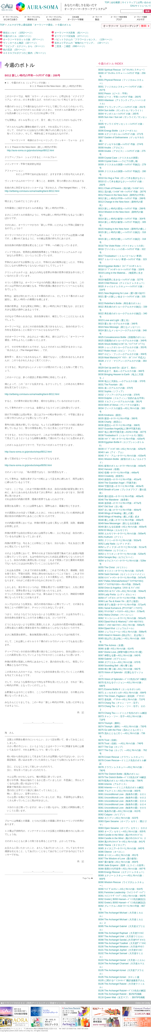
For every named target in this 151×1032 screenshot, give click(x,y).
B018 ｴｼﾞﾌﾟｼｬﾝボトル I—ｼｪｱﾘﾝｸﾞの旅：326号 (121, 269)
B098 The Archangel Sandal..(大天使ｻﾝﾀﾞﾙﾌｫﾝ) (121, 940)
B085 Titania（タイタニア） (112, 845)
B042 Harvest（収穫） (109, 469)
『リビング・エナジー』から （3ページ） (24, 46)
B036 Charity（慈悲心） (110, 422)
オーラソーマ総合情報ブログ (119, 18)
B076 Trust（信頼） (108, 740)
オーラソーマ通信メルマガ (140, 18)
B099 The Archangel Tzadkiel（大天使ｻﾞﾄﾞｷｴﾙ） (122, 943)
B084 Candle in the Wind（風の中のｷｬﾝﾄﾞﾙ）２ (122, 838)
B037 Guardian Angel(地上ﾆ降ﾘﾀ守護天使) (119, 428)
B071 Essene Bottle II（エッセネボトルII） (120, 689)
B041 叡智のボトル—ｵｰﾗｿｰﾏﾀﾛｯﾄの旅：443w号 (122, 466)
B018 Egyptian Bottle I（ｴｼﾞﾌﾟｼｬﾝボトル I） (120, 266)
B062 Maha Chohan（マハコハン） (116, 615)
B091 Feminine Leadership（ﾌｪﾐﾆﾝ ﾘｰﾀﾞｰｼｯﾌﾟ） (122, 892)
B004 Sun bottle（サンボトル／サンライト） (121, 110)
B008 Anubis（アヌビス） (111, 147)
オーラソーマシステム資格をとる (32, 18)
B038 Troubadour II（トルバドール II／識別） (121, 435)
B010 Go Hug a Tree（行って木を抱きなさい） (122, 178)
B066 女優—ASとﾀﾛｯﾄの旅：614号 (116, 648)
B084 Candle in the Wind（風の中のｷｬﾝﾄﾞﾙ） (121, 835)
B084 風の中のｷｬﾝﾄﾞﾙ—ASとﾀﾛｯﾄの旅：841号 (121, 841)
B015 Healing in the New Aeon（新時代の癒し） (122, 229)
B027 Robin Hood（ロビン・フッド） (117, 350)
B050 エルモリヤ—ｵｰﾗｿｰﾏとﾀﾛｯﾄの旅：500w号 (122, 533)
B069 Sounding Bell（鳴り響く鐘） (116, 665)
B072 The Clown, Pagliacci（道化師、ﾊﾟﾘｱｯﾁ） (122, 696)
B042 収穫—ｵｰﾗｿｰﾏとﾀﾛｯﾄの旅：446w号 (118, 472)
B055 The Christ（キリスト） (113, 567)
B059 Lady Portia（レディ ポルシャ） (117, 594)
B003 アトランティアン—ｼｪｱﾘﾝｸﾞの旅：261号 (121, 107)
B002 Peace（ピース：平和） (113, 93)
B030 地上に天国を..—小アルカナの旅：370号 (122, 381)
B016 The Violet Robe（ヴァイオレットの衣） (121, 246)
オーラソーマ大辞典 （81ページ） (71, 32)
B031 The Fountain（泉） (111, 384)
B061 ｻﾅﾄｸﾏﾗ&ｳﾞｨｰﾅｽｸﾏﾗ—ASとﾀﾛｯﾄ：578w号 (121, 611)
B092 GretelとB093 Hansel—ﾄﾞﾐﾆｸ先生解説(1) (121, 899)
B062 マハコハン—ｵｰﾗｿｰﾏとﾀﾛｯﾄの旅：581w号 (122, 618)
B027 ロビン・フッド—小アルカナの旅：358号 (122, 354)
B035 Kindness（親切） (110, 415)
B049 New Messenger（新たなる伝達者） (119, 523)
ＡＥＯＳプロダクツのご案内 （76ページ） (24, 53)
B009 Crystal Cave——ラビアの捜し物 (118, 161)
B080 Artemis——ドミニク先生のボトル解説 (120, 787)
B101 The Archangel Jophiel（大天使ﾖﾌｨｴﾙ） (121, 950)
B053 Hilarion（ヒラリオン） (113, 550)
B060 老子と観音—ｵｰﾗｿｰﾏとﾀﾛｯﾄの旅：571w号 (122, 604)
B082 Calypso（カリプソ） (112, 814)
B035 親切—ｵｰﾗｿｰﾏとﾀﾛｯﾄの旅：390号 (117, 418)
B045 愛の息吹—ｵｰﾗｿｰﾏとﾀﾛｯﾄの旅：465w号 (121, 496)
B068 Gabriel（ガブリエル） (112, 659)
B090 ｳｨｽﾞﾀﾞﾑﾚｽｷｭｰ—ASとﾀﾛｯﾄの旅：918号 (120, 889)
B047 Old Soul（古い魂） (111, 506)
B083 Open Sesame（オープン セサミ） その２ (122, 828)
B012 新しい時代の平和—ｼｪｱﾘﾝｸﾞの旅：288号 (121, 198)
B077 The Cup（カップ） (111, 747)
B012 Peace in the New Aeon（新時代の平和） (122, 195)
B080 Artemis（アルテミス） (113, 784)
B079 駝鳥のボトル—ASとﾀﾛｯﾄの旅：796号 (120, 780)
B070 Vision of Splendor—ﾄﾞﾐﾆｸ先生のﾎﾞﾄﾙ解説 (122, 679)
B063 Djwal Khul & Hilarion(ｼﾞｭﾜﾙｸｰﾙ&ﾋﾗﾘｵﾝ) (120, 621)
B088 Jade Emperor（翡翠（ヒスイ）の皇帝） (122, 865)
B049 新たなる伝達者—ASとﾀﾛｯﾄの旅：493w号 (122, 526)
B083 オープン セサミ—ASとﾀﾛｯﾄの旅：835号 (122, 831)
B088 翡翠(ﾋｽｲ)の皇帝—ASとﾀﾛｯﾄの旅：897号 (121, 868)
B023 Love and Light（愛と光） (114, 320)
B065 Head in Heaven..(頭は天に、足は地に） (121, 635)
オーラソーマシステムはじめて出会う (10, 18)
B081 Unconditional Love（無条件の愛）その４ (122, 804)
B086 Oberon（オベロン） (111, 852)
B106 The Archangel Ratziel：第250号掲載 (120, 994)
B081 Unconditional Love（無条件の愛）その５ (122, 807)
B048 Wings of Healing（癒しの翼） (116, 513)
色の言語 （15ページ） (14, 49)
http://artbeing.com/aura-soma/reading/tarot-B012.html (32, 191)
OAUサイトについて (140, 6)
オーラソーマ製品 (97, 18)
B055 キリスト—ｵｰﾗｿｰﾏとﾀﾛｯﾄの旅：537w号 (121, 571)
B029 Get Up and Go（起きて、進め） (118, 367)
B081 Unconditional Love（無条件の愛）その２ (122, 797)
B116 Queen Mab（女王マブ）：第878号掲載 (121, 997)
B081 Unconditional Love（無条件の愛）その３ (122, 801)
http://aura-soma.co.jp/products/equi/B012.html (30, 150)
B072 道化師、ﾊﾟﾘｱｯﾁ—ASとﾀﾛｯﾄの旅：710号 (121, 699)
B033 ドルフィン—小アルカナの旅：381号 (120, 401)
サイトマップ (129, 2)
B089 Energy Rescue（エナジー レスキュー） (121, 872)
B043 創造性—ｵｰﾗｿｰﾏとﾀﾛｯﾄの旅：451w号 (119, 479)
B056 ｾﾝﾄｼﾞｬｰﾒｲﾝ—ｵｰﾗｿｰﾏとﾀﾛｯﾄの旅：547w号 (122, 577)
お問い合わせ (144, 2)
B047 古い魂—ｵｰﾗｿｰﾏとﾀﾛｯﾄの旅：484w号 (119, 510)
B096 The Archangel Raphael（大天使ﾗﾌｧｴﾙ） (121, 933)
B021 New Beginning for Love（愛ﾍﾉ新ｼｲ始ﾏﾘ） (122, 293)
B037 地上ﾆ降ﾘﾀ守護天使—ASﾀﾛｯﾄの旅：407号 (122, 432)
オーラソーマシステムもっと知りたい (54, 18)
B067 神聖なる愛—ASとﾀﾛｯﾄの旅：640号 (119, 655)
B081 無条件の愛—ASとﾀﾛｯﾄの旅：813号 (119, 811)
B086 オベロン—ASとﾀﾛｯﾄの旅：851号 (118, 855)
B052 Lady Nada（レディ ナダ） (115, 543)
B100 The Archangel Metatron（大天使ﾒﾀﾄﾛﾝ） (121, 946)
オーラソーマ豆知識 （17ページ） (71, 36)
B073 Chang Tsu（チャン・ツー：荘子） (119, 703)
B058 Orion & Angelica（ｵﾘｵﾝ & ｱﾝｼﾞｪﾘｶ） (119, 587)
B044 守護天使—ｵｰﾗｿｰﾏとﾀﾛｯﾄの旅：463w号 (121, 486)
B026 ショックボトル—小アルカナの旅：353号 (122, 347)
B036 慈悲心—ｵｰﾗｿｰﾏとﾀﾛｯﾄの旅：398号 (119, 425)
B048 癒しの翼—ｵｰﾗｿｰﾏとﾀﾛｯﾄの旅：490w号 (121, 520)
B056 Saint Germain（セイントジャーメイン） (122, 574)
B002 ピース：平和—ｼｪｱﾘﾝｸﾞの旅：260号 (119, 97)
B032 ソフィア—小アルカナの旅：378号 (119, 394)
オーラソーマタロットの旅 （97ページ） (23, 39)
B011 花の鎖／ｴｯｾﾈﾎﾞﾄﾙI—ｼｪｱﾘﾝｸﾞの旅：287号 (122, 191)
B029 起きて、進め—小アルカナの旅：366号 (121, 371)
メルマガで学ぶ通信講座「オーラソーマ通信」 (31, 25)
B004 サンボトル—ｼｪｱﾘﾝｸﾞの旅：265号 (118, 113)
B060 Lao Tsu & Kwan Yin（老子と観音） (119, 601)
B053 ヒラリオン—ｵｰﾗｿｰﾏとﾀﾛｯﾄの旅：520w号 (122, 554)
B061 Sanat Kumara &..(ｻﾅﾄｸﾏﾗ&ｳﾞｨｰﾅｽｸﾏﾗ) (120, 608)
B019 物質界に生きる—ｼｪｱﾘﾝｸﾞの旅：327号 (120, 279)
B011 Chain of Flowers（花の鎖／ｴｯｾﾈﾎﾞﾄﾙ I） (121, 188)
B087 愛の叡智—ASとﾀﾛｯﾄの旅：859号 (118, 862)
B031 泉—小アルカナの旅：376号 (115, 388)
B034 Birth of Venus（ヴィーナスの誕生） (119, 405)
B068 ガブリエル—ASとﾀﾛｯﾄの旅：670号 (119, 662)
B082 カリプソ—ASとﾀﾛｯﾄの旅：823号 (118, 818)
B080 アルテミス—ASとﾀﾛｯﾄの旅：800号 (119, 791)
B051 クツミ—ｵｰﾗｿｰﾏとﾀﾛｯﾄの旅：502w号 (119, 540)
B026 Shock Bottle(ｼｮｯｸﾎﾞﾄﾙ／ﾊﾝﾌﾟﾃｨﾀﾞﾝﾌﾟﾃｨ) (121, 344)
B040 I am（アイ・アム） (111, 452)
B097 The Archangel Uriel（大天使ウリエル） (121, 936)
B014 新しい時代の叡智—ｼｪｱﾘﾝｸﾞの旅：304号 (121, 218)
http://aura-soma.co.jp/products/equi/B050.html (28, 465)
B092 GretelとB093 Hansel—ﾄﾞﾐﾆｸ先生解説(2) (121, 902)
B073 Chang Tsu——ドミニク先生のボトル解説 (122, 713)
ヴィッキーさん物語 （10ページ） (20, 43)
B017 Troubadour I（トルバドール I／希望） (120, 256)
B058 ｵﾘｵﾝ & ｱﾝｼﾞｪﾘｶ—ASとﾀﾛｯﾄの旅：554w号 (122, 591)
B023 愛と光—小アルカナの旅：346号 (117, 323)
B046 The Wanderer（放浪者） (114, 499)
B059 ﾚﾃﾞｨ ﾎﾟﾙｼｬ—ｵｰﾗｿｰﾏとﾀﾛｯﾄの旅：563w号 (121, 598)
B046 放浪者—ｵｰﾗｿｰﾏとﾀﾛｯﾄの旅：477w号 (119, 503)
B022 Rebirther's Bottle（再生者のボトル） (120, 303)
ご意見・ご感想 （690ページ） (70, 46)
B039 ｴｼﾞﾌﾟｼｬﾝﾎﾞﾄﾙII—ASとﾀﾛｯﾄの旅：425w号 (122, 449)
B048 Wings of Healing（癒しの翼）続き (118, 516)
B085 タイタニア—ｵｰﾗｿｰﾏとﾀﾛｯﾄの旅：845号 (121, 848)
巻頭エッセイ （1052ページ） (18, 32)
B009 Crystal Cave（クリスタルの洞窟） (119, 157)
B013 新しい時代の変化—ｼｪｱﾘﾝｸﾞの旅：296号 (121, 208)
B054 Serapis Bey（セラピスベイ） (116, 557)
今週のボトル (64, 25)
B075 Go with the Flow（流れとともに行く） (121, 730)
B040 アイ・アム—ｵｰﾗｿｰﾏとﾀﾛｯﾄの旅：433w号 (122, 455)
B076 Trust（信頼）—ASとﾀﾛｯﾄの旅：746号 (120, 743)
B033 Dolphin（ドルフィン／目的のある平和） (122, 398)
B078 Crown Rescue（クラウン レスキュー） (121, 757)
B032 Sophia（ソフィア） (111, 391)
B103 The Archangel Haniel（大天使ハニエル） (122, 960)
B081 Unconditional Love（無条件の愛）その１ (122, 794)
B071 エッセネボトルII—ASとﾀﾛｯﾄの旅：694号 (122, 692)
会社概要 (115, 2)
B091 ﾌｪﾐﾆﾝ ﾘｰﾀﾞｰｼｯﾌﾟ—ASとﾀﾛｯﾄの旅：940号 (122, 896)
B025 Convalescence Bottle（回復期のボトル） (122, 337)
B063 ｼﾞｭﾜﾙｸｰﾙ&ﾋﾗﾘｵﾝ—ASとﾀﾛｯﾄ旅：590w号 (121, 625)
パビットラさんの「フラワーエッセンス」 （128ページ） (83, 39)
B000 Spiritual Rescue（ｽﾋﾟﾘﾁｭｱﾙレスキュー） (122, 69)
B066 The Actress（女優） (111, 645)
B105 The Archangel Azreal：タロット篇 (118, 977)
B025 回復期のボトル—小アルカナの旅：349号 (122, 340)
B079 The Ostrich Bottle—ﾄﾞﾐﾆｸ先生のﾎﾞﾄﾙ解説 (122, 777)
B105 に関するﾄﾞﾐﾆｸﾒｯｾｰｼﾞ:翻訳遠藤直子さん (121, 980)
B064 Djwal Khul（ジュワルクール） (116, 628)
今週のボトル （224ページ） (17, 36)
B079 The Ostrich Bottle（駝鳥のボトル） (119, 774)
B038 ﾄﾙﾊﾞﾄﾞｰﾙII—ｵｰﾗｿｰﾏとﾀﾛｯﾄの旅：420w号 (121, 438)
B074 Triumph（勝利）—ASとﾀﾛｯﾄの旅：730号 (122, 726)
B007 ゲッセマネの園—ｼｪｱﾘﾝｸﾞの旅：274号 (120, 144)
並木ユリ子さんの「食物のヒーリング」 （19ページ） (82, 43)
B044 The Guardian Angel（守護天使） (118, 482)
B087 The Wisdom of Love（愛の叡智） (118, 858)
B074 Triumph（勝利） (110, 723)
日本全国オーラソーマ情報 (75, 18)
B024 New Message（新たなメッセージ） (119, 327)
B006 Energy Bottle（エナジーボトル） (118, 130)
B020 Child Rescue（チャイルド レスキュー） (122, 283)
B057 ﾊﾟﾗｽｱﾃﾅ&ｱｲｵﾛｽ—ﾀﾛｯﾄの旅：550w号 (119, 584)
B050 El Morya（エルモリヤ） (113, 530)
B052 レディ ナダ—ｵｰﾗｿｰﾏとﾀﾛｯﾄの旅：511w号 (122, 547)
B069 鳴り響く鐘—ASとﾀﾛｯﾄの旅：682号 (119, 669)
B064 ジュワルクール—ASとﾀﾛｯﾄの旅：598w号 (122, 631)
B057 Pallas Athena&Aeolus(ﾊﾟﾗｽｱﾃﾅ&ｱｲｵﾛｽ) (120, 581)
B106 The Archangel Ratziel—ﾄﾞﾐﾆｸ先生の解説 (122, 990)
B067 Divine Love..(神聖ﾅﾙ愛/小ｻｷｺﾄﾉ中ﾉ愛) (120, 652)
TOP (47, 6)
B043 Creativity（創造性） (111, 476)
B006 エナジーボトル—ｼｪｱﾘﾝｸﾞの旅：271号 (120, 134)
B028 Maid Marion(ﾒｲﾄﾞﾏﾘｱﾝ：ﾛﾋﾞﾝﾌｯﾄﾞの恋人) (121, 357)
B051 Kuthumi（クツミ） (111, 537)
